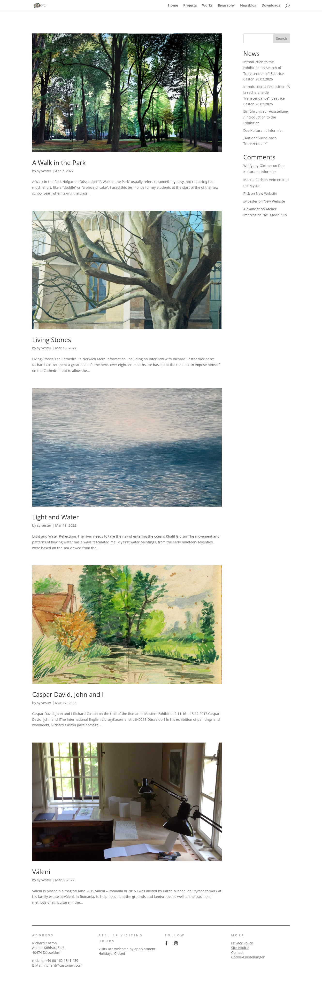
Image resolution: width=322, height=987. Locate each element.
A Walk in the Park (59, 162)
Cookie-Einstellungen (248, 957)
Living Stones (51, 339)
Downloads (271, 6)
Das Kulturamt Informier (263, 130)
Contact (237, 952)
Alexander (251, 209)
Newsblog (248, 6)
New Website (266, 193)
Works (207, 6)
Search (281, 38)
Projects (190, 6)
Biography (226, 6)
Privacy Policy (242, 943)
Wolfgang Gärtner (257, 165)
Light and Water (55, 517)
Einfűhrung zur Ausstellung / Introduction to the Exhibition (265, 117)
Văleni (41, 871)
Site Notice (240, 947)
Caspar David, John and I (68, 694)
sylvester (44, 171)
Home (173, 6)
